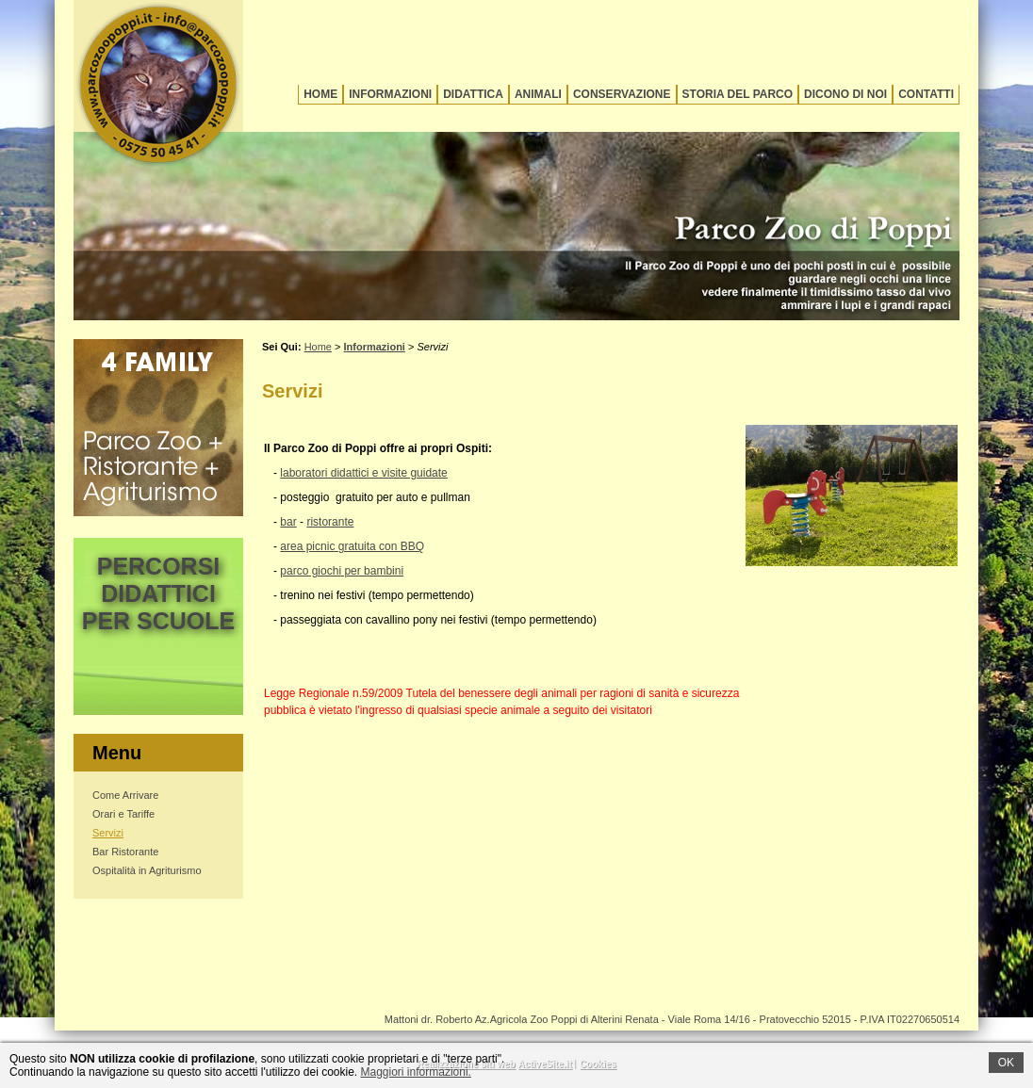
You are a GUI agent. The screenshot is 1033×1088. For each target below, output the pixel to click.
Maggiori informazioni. (416, 1072)
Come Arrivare (125, 795)
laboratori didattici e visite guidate (363, 472)
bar (288, 521)
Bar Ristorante (125, 851)
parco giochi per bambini (341, 570)
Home (320, 94)
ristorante (329, 521)
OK (1006, 1062)
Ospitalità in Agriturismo (147, 870)
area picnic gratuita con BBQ (352, 546)
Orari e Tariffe (123, 814)
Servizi (107, 832)
